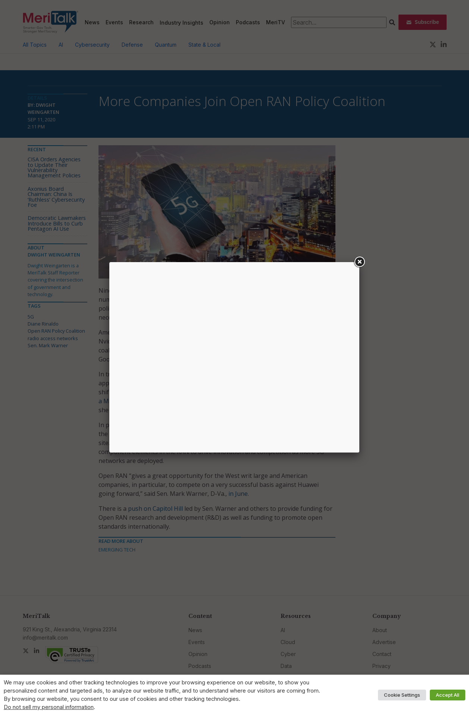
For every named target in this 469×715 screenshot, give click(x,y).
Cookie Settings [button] (402, 695)
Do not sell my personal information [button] (49, 707)
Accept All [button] (447, 695)
